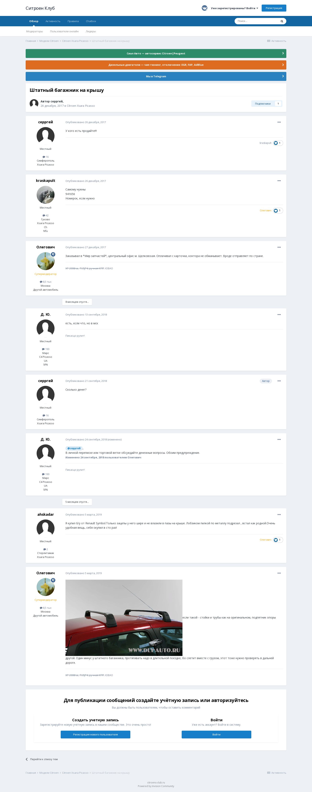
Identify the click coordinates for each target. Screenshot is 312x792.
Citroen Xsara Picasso (81, 106)
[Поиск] (256, 21)
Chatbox (91, 21)
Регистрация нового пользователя (95, 734)
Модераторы (34, 31)
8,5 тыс (46, 281)
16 (46, 157)
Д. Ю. (46, 314)
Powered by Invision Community (156, 786)
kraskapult (265, 143)
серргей (57, 101)
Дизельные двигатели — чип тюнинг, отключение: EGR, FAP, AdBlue (156, 65)
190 (45, 349)
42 (46, 215)
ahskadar (45, 514)
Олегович (45, 247)
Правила (73, 21)
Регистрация (274, 8)
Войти (216, 734)
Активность (53, 21)
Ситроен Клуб (40, 8)
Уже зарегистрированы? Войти (234, 8)
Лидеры (91, 31)
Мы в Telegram (156, 76)
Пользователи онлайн (64, 31)
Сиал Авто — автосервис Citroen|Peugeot (156, 53)
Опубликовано (85, 122)
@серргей (74, 448)
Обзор (33, 22)
